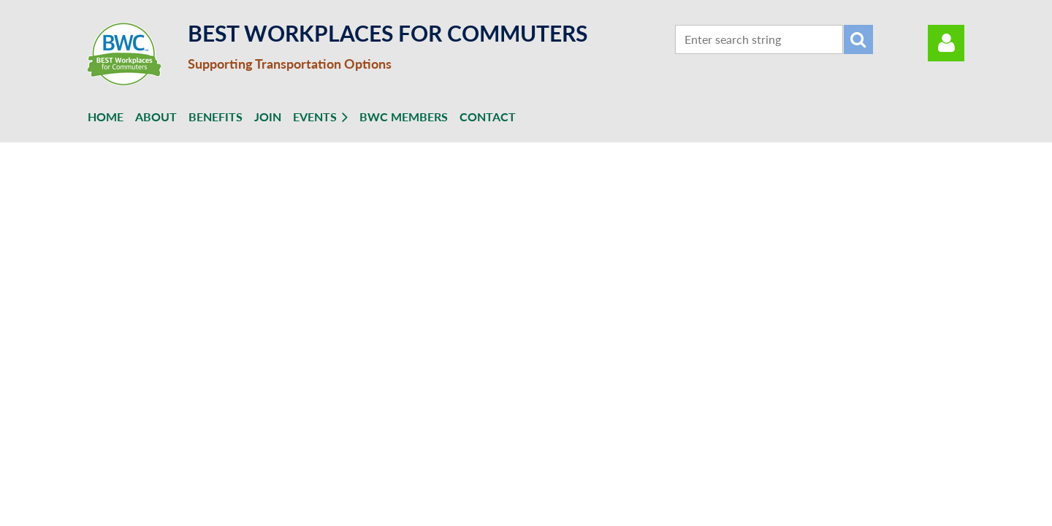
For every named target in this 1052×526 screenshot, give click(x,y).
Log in (946, 43)
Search (858, 39)
